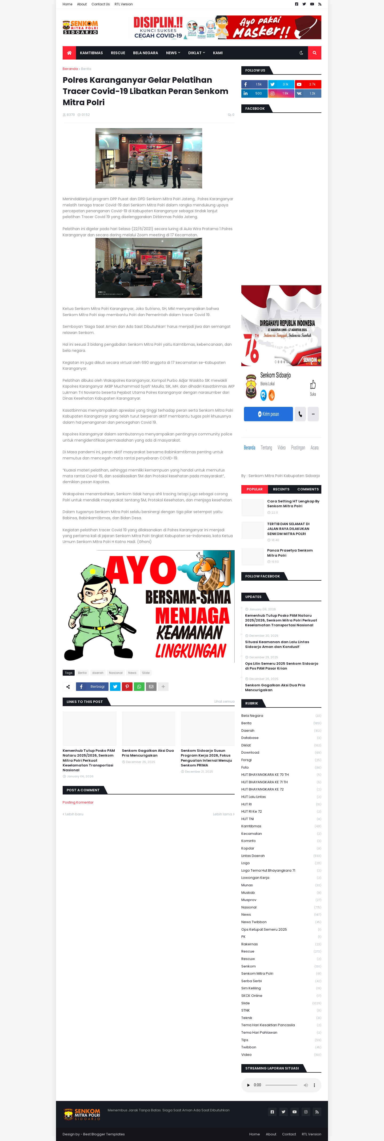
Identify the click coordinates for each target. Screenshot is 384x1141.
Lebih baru (74, 814)
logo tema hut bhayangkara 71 (281, 871)
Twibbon (281, 1047)
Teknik (281, 1018)
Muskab (281, 893)
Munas (281, 885)
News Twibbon (281, 922)
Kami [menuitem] (218, 53)
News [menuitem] (171, 53)
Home (67, 4)
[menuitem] (69, 53)
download (281, 753)
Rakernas (281, 944)
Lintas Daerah (281, 856)
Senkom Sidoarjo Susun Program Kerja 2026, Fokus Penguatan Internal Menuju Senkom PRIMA (206, 758)
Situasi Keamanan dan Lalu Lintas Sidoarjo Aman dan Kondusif (277, 644)
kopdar (281, 848)
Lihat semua (224, 701)
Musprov (281, 900)
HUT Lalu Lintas (281, 797)
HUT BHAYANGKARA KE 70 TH (281, 775)
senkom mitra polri (281, 974)
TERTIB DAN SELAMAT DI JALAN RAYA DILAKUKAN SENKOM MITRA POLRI (288, 529)
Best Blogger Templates (104, 1134)
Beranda (70, 68)
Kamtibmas (281, 826)
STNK (281, 1010)
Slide (146, 673)
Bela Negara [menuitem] (145, 53)
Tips (281, 1040)
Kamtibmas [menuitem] (91, 53)
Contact (289, 1134)
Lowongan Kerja (281, 878)
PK (281, 937)
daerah (97, 673)
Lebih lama (222, 814)
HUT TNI (281, 819)
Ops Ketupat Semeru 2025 (281, 930)
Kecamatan (281, 834)
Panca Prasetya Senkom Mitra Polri (290, 553)
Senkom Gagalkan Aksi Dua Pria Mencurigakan (148, 753)
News (132, 673)
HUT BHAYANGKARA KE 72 (281, 789)
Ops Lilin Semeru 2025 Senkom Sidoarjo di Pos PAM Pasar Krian (281, 666)
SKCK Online (281, 996)
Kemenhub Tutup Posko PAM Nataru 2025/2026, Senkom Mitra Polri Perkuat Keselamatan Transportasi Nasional (89, 760)
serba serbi (281, 981)
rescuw (281, 959)
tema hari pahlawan (281, 1033)
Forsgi (281, 760)
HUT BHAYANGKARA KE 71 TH (281, 782)
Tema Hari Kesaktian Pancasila (281, 1025)
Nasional (116, 673)
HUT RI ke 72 (281, 812)
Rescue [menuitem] (118, 53)
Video (281, 1054)
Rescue (281, 951)
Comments (308, 489)
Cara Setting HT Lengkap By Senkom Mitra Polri (293, 504)
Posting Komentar (78, 802)
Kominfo (281, 841)
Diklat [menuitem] (195, 53)
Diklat (281, 745)
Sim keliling (281, 988)
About (82, 4)
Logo (281, 863)
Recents (281, 489)
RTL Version (124, 4)
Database (281, 738)
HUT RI (281, 804)
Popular (255, 489)
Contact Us (100, 4)
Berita (86, 68)
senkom (281, 966)
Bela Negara (281, 716)
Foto (281, 767)
